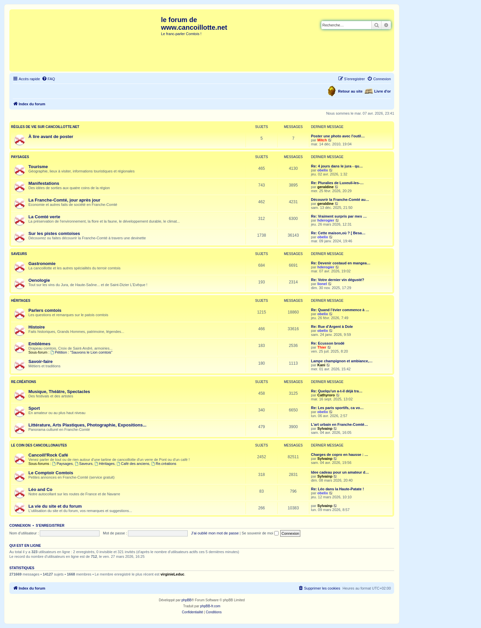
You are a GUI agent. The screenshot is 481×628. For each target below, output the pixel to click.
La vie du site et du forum (55, 506)
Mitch (322, 140)
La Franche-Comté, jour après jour (64, 200)
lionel (322, 284)
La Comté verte (44, 216)
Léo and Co (40, 489)
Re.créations (23, 382)
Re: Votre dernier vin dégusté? (337, 280)
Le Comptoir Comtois (50, 472)
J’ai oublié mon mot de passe (214, 533)
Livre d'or (382, 91)
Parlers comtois (44, 310)
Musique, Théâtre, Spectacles (59, 391)
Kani (321, 365)
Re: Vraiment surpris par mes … (339, 216)
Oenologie (39, 280)
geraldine (325, 187)
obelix (322, 170)
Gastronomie (41, 263)
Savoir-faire (40, 361)
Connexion (20, 525)
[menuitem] (48, 79)
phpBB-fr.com (210, 606)
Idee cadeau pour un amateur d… (340, 472)
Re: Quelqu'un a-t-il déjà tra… (336, 391)
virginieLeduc (172, 574)
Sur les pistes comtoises (54, 233)
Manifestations (43, 183)
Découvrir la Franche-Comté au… (340, 200)
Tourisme (38, 166)
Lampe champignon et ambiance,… (342, 361)
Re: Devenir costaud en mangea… (340, 263)
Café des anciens (133, 464)
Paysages (20, 157)
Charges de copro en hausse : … (339, 455)
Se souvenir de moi (260, 533)
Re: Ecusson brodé (327, 343)
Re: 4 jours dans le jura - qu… (337, 166)
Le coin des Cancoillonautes (39, 445)
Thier (321, 347)
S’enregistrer (50, 525)
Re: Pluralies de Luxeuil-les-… (337, 183)
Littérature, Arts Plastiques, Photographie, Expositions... (87, 424)
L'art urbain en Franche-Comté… (339, 424)
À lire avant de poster (50, 136)
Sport (34, 408)
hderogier (325, 220)
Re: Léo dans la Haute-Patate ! (337, 489)
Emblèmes (39, 343)
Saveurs (19, 254)
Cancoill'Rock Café (48, 455)
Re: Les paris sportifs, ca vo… (337, 408)
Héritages (20, 300)
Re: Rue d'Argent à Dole (332, 327)
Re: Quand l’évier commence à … (340, 310)
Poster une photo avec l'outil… (338, 136)
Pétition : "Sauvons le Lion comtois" (81, 352)
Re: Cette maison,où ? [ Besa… (338, 233)
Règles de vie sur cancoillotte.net (45, 127)
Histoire (36, 327)
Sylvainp (324, 428)
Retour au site (350, 91)
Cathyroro (326, 395)
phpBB (186, 600)
